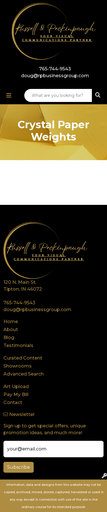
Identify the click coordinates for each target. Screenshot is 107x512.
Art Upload (16, 386)
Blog (8, 337)
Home (10, 321)
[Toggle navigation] (9, 95)
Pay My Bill (16, 394)
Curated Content (22, 358)
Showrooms (17, 366)
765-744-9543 (55, 69)
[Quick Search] (58, 95)
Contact (12, 402)
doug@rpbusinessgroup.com (55, 75)
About (10, 329)
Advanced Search (23, 374)
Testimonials (18, 345)
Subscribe (18, 467)
